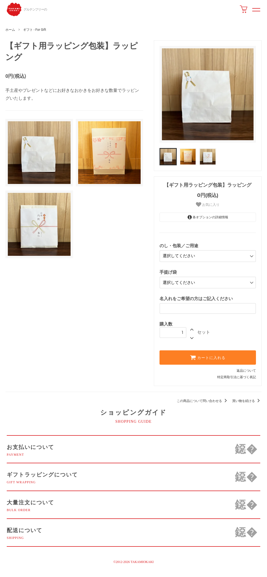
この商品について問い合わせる (203, 398)
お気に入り (208, 204)
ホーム (10, 30)
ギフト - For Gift (34, 30)
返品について (246, 368)
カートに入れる (208, 355)
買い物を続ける (247, 398)
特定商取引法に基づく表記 (236, 374)
